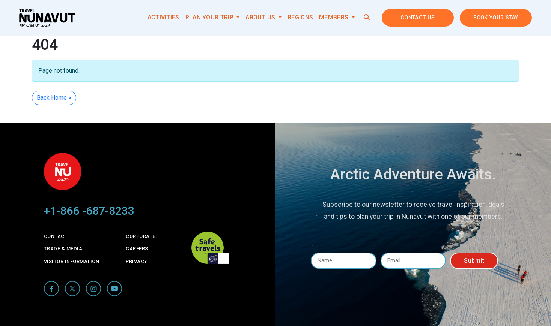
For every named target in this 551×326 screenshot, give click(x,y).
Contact (56, 236)
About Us (261, 17)
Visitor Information (71, 261)
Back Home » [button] (54, 97)
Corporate (140, 236)
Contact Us (417, 18)
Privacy (137, 261)
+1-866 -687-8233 (89, 210)
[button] (367, 17)
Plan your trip (210, 17)
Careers (137, 248)
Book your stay (495, 18)
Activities (163, 17)
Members (334, 17)
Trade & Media (63, 248)
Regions (300, 17)
